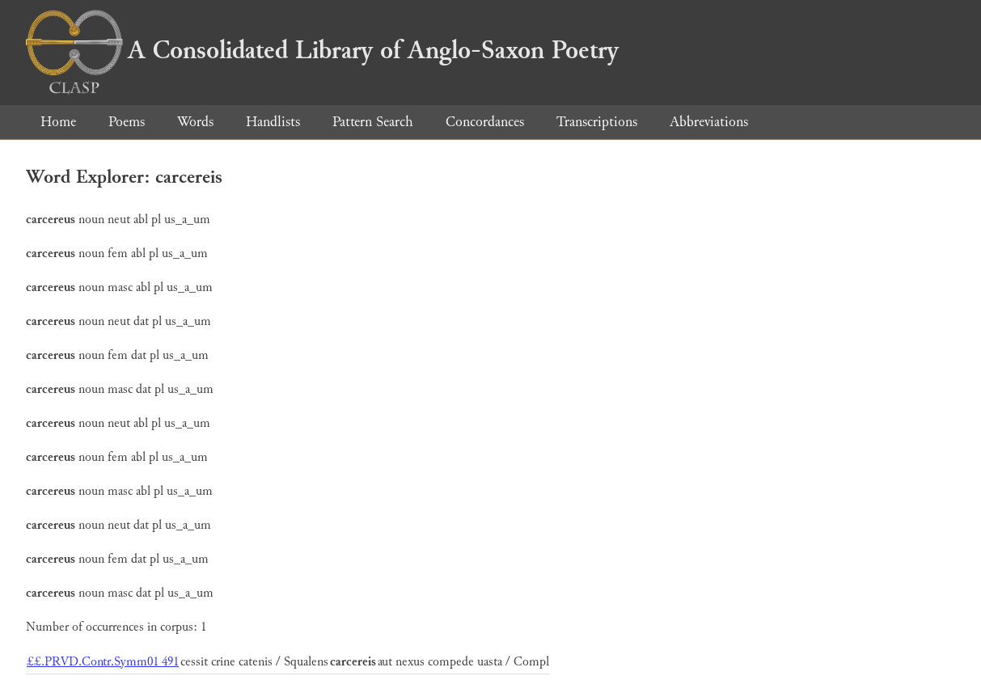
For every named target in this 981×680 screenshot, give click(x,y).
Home (58, 122)
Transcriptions (596, 122)
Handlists (273, 122)
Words (195, 122)
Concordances (485, 122)
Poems (126, 122)
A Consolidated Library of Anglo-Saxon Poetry (322, 50)
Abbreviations (709, 122)
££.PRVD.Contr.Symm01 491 (103, 662)
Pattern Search (372, 122)
